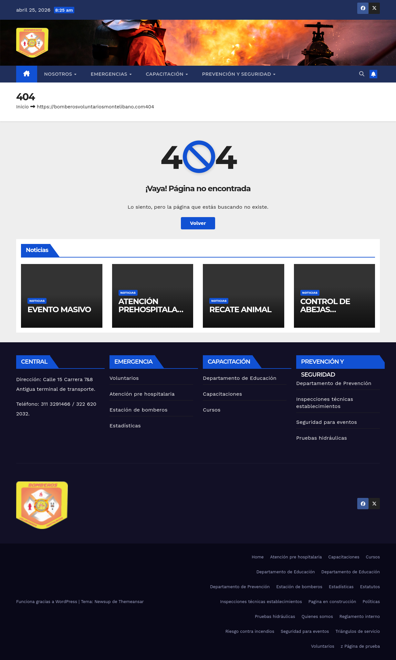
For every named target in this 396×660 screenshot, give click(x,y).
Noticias (37, 300)
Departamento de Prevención (333, 383)
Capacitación (165, 74)
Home (258, 557)
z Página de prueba (360, 646)
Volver (198, 223)
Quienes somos (317, 616)
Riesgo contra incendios (249, 631)
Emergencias (110, 74)
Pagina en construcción (332, 601)
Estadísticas (125, 426)
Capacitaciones (222, 394)
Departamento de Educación (239, 378)
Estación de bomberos (138, 410)
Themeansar (131, 601)
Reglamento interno (359, 616)
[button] (361, 74)
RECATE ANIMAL (240, 309)
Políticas (371, 601)
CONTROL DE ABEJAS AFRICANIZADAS (331, 309)
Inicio (22, 107)
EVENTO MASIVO (59, 309)
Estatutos (370, 586)
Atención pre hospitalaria (142, 394)
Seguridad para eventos (326, 422)
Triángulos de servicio (357, 631)
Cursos (212, 410)
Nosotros (59, 74)
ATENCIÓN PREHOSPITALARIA (152, 309)
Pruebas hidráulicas (321, 438)
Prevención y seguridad (237, 74)
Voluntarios (124, 378)
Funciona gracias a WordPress (47, 601)
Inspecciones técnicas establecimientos (261, 601)
